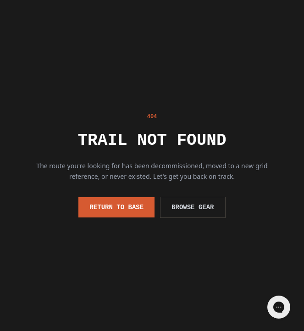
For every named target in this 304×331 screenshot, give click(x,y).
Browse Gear (192, 207)
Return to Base (116, 207)
